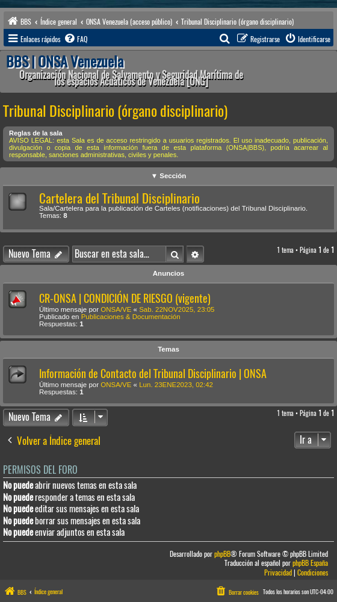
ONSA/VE (115, 309)
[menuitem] (75, 39)
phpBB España (310, 563)
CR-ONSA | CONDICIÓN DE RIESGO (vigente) (125, 298)
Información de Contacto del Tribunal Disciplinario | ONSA (153, 373)
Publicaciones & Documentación (131, 316)
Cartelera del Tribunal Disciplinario (119, 198)
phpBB (222, 554)
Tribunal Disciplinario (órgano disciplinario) (115, 110)
